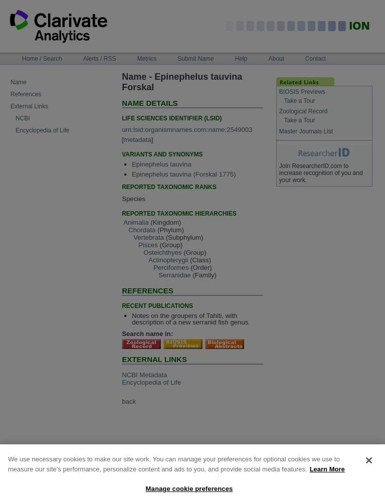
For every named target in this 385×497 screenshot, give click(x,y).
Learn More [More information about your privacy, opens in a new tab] (327, 473)
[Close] (369, 465)
